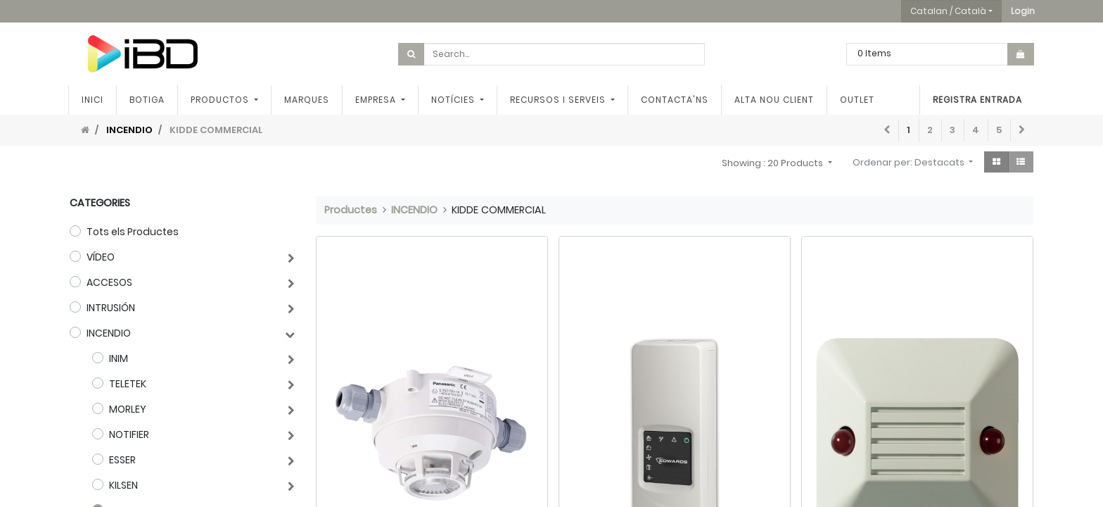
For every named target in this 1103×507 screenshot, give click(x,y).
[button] (1023, 11)
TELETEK (127, 384)
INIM (118, 358)
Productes (350, 210)
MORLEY (127, 409)
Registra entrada (976, 100)
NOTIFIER (129, 434)
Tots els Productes (133, 232)
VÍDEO (101, 257)
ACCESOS (109, 282)
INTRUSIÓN (111, 308)
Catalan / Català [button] (948, 11)
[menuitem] (93, 100)
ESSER (122, 460)
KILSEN (123, 485)
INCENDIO (129, 130)
